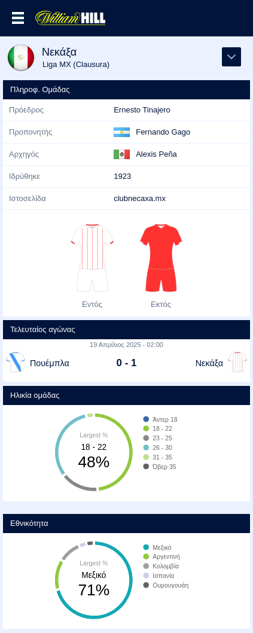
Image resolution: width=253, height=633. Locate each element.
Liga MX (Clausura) (75, 64)
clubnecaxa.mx (140, 198)
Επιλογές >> (18, 18)
